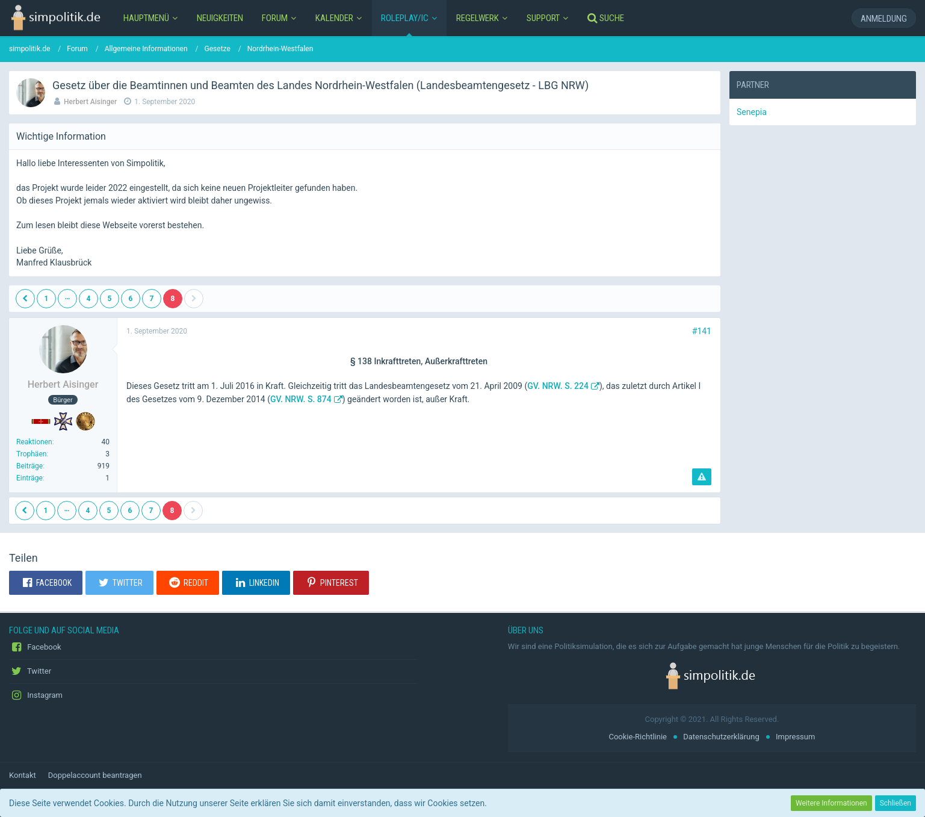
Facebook (35, 647)
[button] (45, 583)
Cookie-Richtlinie (637, 736)
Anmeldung (884, 18)
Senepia (752, 112)
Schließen (895, 803)
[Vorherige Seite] (25, 298)
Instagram (36, 695)
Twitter (30, 671)
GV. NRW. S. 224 (558, 386)
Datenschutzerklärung (721, 736)
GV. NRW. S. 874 (301, 399)
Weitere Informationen (831, 803)
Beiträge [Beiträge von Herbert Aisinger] (29, 466)
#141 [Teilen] (701, 331)
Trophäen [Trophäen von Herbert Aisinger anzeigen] (31, 454)
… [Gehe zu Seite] (67, 297)
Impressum (795, 736)
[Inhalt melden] (701, 476)
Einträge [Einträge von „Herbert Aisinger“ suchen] (29, 478)
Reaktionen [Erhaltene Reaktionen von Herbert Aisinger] (34, 442)
